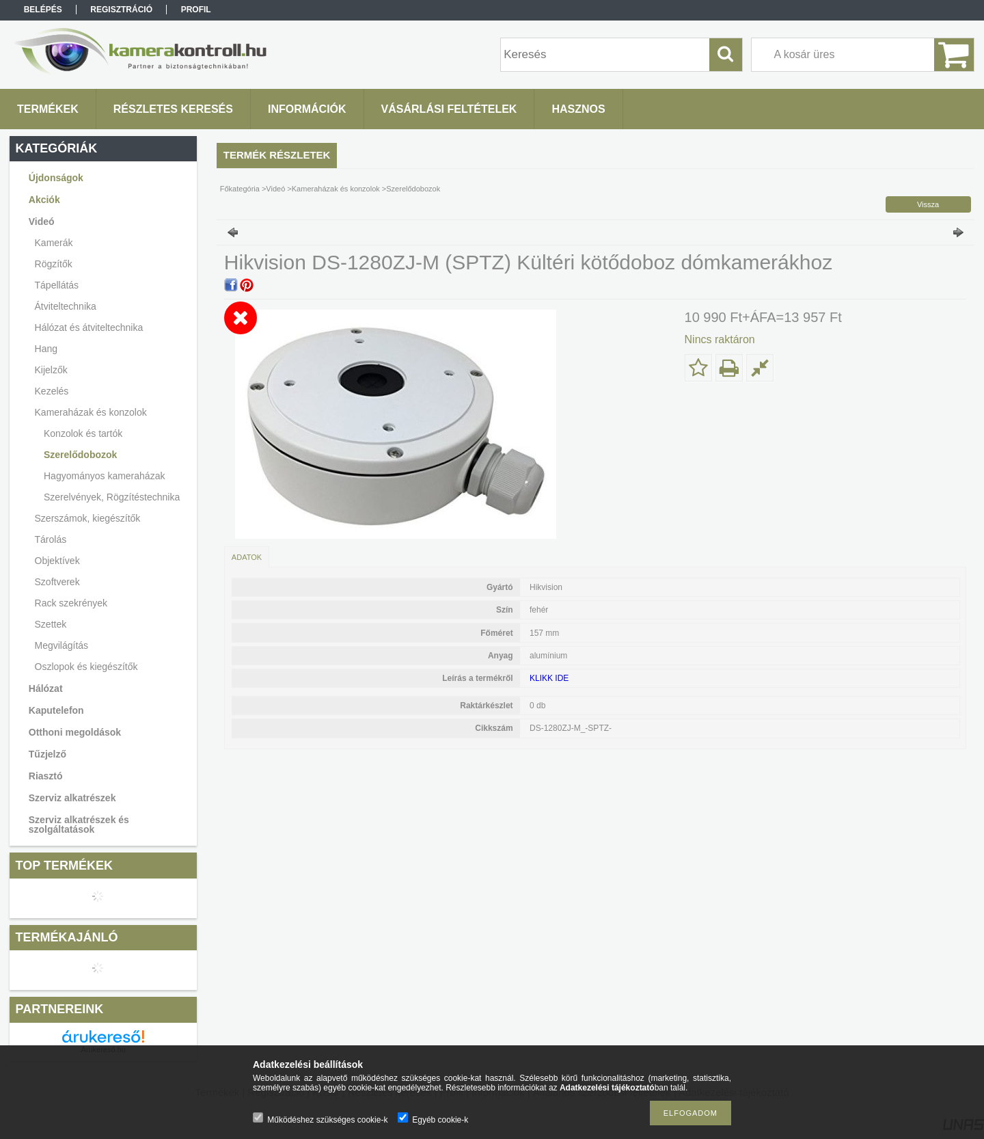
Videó (275, 189)
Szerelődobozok (80, 454)
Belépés (43, 9)
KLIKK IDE (549, 678)
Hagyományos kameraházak (104, 475)
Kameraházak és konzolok (336, 189)
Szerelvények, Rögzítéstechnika (112, 497)
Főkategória (240, 189)
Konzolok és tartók (83, 433)
